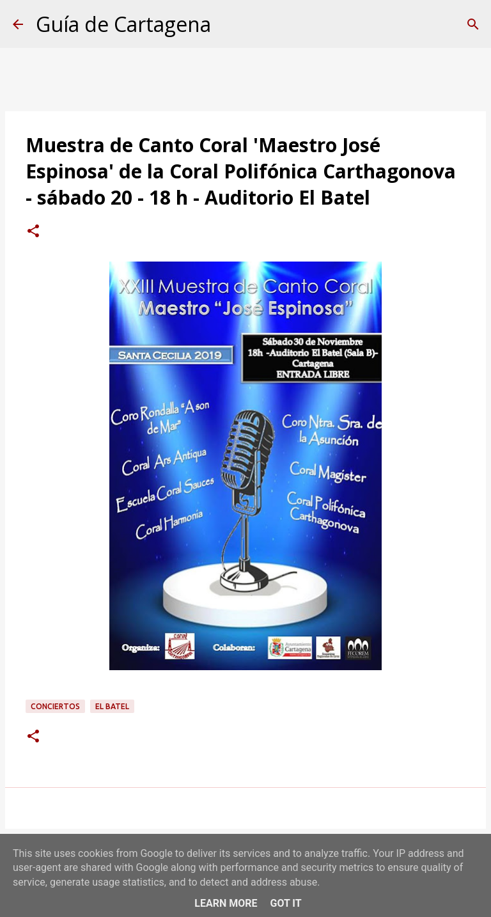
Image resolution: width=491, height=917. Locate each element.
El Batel (112, 706)
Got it (285, 903)
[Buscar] (473, 24)
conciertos (55, 706)
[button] (33, 232)
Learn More (225, 903)
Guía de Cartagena (123, 24)
